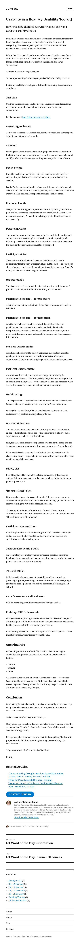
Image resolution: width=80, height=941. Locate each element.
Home (9, 912)
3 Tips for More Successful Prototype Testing (29, 780)
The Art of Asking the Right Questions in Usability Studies (35, 773)
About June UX (15, 881)
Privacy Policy (19, 936)
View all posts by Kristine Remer (26, 817)
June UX (12, 8)
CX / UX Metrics (15, 887)
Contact (10, 929)
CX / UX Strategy (16, 894)
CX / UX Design (15, 884)
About (9, 917)
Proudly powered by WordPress (39, 936)
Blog (8, 923)
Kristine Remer (15, 826)
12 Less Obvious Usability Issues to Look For (29, 777)
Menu (69, 9)
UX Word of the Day (17, 900)
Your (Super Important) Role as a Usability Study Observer (35, 783)
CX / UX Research (16, 890)
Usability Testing (42, 826)
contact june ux (20, 794)
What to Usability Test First (21, 786)
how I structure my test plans (36, 117)
